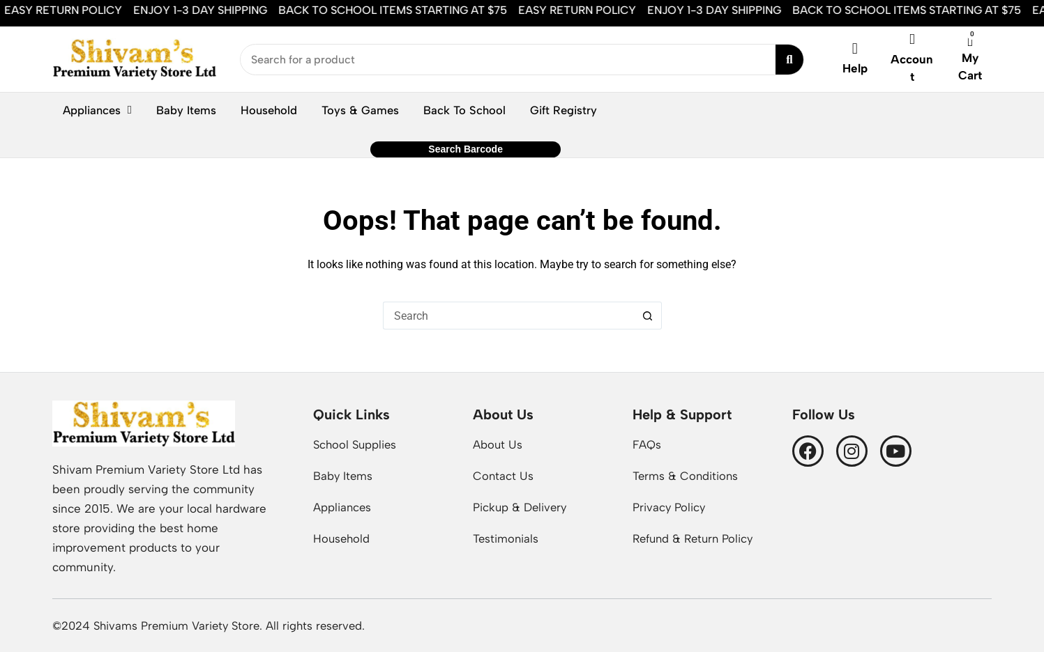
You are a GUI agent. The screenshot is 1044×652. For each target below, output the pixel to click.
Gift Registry (563, 110)
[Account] (912, 39)
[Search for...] (508, 315)
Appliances (97, 110)
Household (269, 110)
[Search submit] (789, 60)
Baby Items (186, 110)
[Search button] (648, 315)
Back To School (464, 110)
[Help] (855, 48)
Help (855, 68)
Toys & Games (360, 110)
